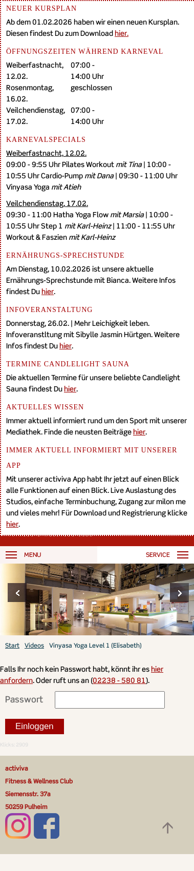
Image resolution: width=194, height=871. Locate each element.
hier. (121, 33)
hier (47, 291)
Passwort (24, 699)
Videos (34, 645)
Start (12, 645)
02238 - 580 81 (119, 680)
